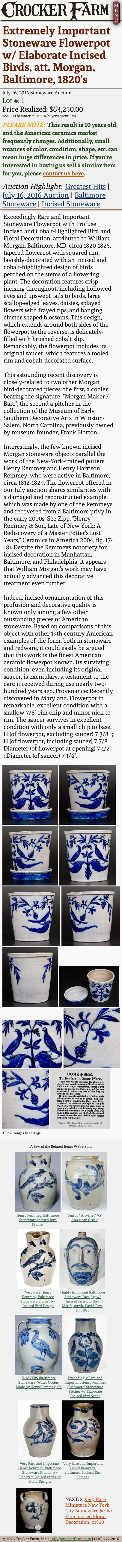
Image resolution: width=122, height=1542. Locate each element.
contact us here (63, 173)
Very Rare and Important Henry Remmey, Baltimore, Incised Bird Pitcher (83, 1470)
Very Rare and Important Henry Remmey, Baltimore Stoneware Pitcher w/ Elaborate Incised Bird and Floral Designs (39, 1472)
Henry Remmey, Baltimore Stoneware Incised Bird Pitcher (37, 1219)
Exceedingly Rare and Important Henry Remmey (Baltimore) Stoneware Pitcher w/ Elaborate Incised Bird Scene (85, 1387)
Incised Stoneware (71, 203)
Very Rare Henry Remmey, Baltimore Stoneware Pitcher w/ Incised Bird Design (37, 1299)
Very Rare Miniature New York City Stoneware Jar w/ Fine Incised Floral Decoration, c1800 (88, 1510)
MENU (116, 13)
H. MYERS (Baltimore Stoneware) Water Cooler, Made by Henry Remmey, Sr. (39, 1382)
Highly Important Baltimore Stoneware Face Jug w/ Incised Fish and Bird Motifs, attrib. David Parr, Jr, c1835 (82, 1301)
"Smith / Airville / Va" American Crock (84, 1217)
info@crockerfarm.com (70, 1539)
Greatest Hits (85, 186)
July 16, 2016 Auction (35, 195)
